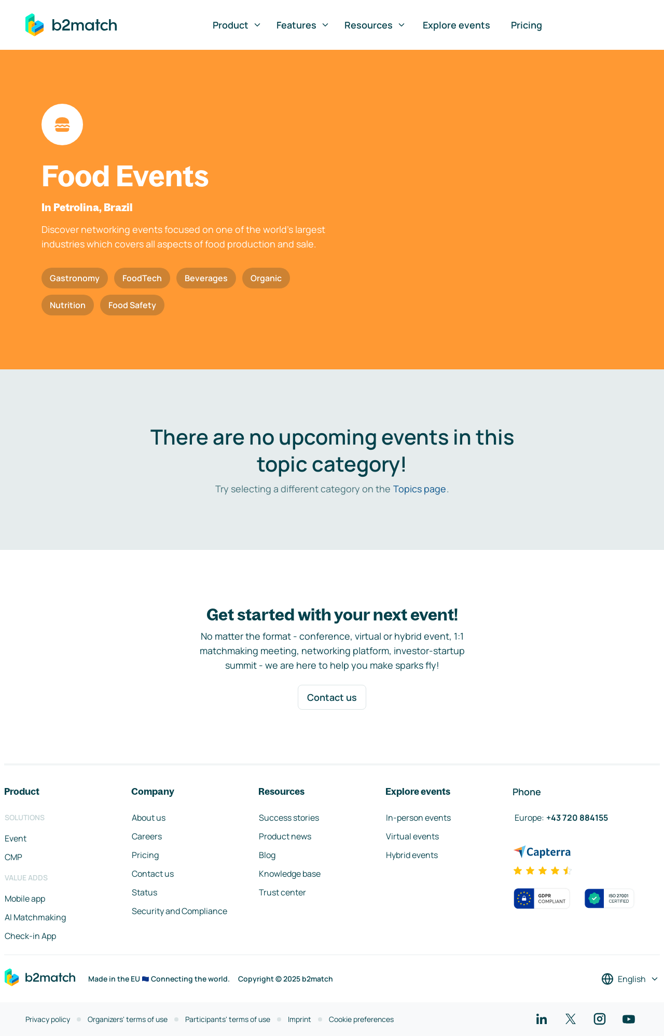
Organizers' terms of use (128, 1019)
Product (237, 25)
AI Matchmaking (35, 917)
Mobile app (25, 898)
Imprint (299, 1019)
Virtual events (412, 836)
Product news (285, 836)
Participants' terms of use (227, 1019)
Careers (147, 836)
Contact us (332, 697)
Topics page (419, 488)
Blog (267, 855)
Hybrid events (412, 855)
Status (144, 892)
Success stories (289, 817)
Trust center (282, 892)
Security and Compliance (179, 911)
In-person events (418, 817)
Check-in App (30, 936)
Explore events (456, 25)
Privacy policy (47, 1019)
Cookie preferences (361, 1019)
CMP (13, 857)
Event (15, 838)
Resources (375, 25)
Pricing (526, 25)
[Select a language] (630, 979)
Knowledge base (290, 873)
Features (303, 25)
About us (148, 817)
